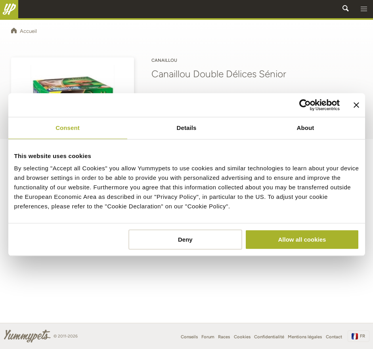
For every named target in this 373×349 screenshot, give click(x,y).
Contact (334, 336)
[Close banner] (356, 105)
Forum (207, 336)
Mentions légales (305, 336)
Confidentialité (269, 336)
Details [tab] (187, 127)
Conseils (189, 336)
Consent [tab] (67, 127)
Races (224, 336)
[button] (364, 9)
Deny (185, 239)
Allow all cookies (302, 239)
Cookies (242, 336)
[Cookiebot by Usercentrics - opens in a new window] (305, 105)
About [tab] (305, 127)
